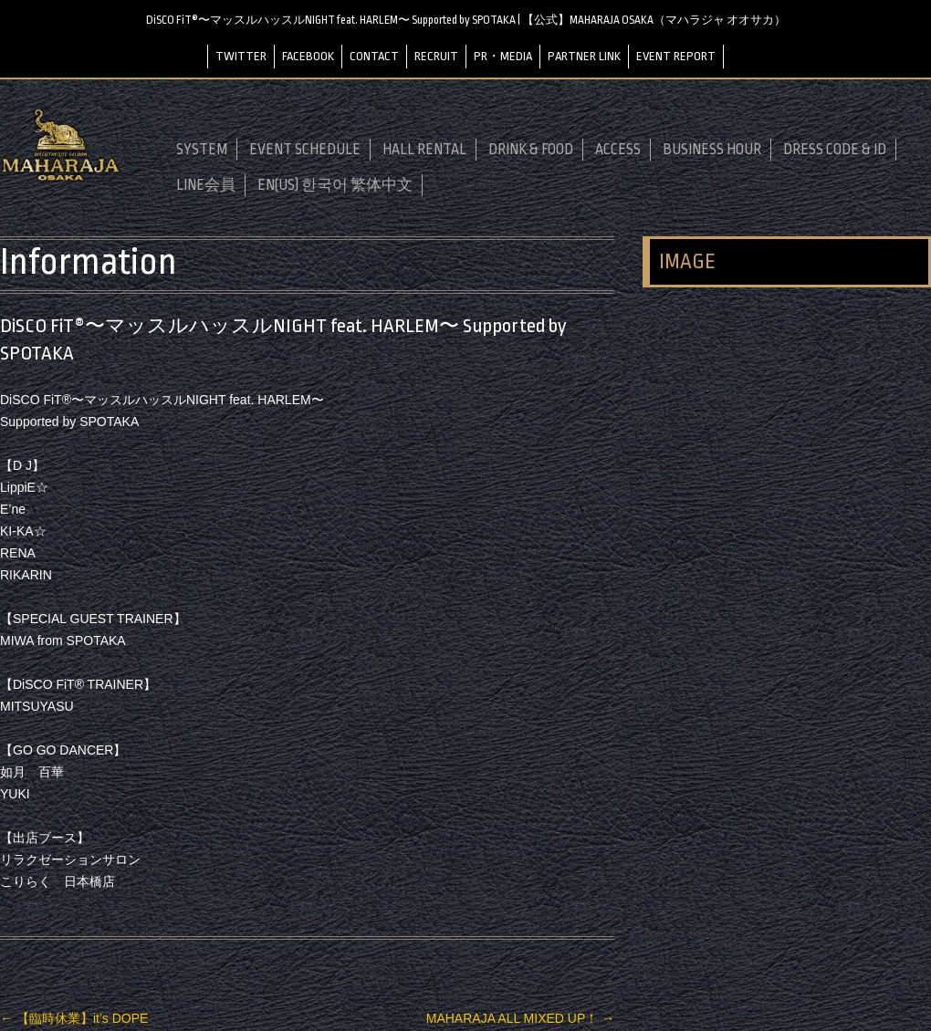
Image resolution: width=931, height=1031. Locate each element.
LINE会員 (205, 185)
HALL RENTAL (424, 149)
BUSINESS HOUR (712, 149)
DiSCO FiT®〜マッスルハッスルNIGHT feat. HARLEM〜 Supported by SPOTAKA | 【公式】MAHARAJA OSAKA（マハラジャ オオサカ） (466, 20)
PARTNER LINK (584, 56)
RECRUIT (436, 56)
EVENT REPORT (676, 56)
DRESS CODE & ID (834, 149)
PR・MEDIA (503, 56)
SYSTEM (201, 149)
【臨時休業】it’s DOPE (74, 1018)
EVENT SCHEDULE (305, 149)
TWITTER (241, 56)
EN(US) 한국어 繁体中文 (335, 185)
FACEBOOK (308, 56)
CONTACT (374, 56)
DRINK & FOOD (530, 149)
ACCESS (618, 149)
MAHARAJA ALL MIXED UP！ (520, 1018)
